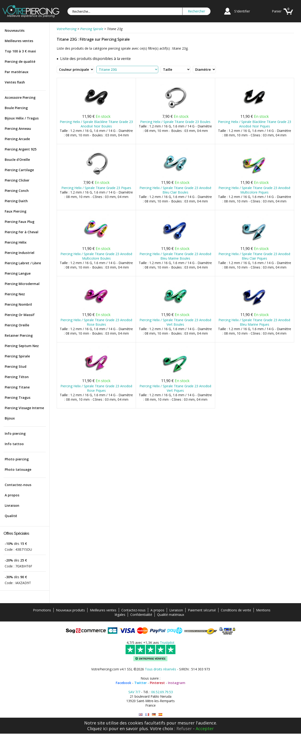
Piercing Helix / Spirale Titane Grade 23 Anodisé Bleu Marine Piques (254, 322)
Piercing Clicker (17, 180)
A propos (12, 495)
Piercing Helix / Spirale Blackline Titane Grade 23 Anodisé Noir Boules (96, 123)
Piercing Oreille (17, 325)
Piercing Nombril (18, 304)
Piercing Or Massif (20, 315)
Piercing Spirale (17, 356)
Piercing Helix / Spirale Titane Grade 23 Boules (175, 121)
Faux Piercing (15, 211)
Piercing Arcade (17, 139)
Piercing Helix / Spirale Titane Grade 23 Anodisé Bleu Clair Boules (175, 190)
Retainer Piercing (19, 335)
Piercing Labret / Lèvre (23, 263)
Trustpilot (167, 642)
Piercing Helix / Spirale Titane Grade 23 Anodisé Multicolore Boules (96, 256)
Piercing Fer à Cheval (21, 232)
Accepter (205, 728)
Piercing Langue (18, 273)
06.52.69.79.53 (162, 692)
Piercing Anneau (18, 128)
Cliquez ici (97, 728)
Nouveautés (14, 30)
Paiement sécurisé (202, 610)
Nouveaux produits (70, 610)
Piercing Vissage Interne (24, 408)
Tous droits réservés (160, 669)
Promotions (42, 610)
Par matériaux (16, 72)
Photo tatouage (18, 469)
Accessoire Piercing (20, 97)
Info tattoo (14, 444)
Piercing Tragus (17, 397)
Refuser (184, 728)
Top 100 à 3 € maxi (20, 51)
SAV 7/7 (134, 692)
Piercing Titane (17, 387)
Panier (276, 11)
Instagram (176, 683)
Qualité (11, 516)
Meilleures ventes (19, 41)
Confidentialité (141, 614)
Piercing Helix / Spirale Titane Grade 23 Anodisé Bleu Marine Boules (175, 256)
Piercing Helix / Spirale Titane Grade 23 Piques (96, 188)
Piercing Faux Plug (19, 221)
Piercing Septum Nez (22, 346)
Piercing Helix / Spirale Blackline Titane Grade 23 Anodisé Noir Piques (254, 123)
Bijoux (10, 418)
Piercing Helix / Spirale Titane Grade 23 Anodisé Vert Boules (175, 322)
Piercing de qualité (20, 61)
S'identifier (242, 11)
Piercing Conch (17, 190)
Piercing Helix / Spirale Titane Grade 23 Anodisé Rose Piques (96, 388)
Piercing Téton (17, 377)
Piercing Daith (16, 201)
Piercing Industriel (19, 252)
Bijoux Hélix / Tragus (22, 118)
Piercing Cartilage (19, 170)
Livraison (12, 505)
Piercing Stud (15, 366)
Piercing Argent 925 (20, 149)
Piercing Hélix (16, 242)
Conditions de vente (236, 610)
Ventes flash (15, 82)
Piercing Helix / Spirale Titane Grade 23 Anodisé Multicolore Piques (254, 190)
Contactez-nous (18, 485)
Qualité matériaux (170, 614)
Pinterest (157, 683)
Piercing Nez (15, 294)
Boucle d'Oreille (17, 159)
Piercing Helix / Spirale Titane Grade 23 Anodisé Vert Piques (175, 388)
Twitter (140, 683)
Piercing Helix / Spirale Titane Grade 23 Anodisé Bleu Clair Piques (254, 256)
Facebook (123, 683)
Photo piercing (17, 459)
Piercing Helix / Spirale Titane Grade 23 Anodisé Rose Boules (96, 322)
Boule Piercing (16, 108)
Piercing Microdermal (22, 283)
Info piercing (15, 433)
